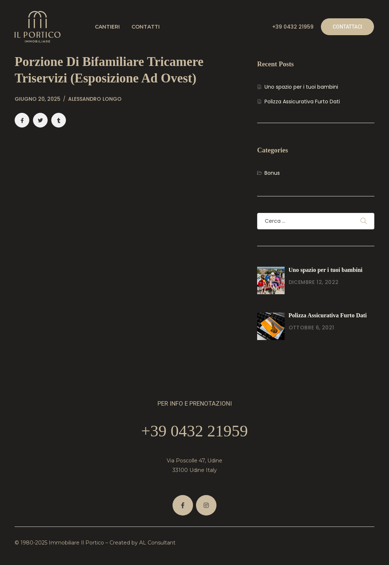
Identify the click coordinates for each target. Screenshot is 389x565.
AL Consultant (157, 542)
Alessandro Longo (95, 99)
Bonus (272, 173)
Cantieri (107, 26)
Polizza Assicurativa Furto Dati (302, 101)
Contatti (145, 26)
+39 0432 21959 (293, 26)
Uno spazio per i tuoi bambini (301, 87)
